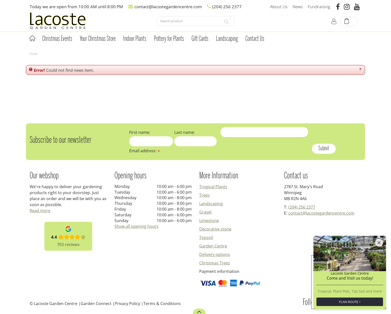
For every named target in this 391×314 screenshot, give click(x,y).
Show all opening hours (136, 226)
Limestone (209, 220)
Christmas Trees (214, 263)
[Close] (379, 243)
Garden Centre (213, 246)
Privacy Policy (127, 303)
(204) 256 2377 (301, 207)
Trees (204, 195)
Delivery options (214, 254)
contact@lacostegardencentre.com (321, 213)
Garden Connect (96, 303)
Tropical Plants (213, 186)
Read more (40, 210)
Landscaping (211, 203)
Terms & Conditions (162, 303)
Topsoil (206, 237)
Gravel (205, 212)
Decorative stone (215, 229)
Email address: (144, 151)
